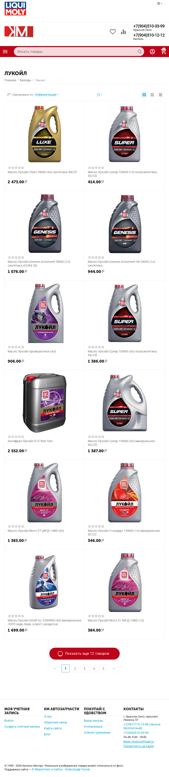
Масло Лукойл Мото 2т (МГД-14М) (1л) (116, 620)
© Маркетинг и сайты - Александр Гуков (61, 769)
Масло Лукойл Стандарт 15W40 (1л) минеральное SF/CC (124, 532)
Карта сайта (53, 728)
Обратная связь (55, 722)
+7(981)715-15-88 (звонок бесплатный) (142, 726)
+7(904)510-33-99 (149, 26)
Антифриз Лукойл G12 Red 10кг (30, 441)
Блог (47, 734)
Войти (8, 720)
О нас (48, 716)
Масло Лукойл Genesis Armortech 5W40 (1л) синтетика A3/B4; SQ (39, 263)
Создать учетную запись (22, 726)
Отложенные (93, 726)
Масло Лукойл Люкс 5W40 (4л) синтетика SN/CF (42, 172)
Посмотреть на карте (138, 746)
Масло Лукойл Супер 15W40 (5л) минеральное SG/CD (121, 442)
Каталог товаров (5, 51)
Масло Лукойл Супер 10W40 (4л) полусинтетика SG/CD (122, 353)
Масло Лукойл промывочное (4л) (32, 351)
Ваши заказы (93, 720)
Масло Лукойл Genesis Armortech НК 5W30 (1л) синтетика (121, 263)
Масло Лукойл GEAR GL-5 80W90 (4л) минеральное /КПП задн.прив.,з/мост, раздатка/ (44, 622)
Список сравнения (97, 732)
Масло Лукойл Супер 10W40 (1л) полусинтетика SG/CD (122, 173)
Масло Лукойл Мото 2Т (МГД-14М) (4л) (36, 530)
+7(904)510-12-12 (149, 35)
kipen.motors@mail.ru (138, 741)
